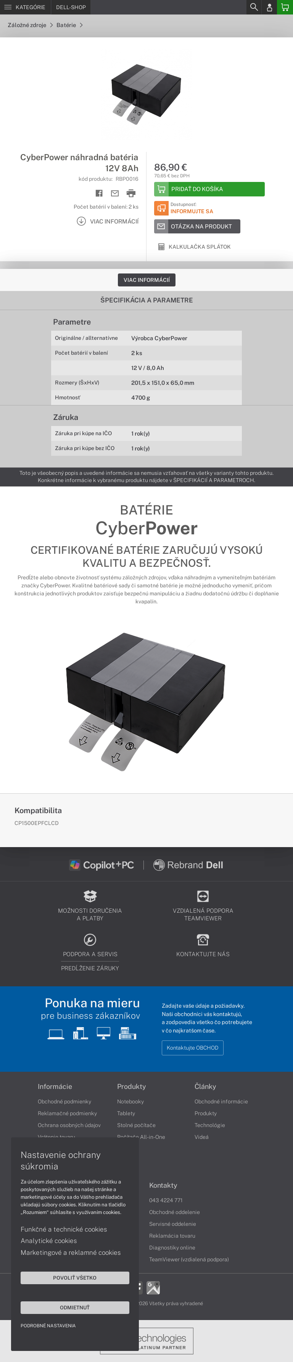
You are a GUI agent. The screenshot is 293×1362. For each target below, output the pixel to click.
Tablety (126, 1113)
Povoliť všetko (72, 1277)
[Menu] (25, 7)
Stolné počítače (136, 1125)
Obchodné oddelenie (174, 1212)
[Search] (253, 7)
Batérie (69, 25)
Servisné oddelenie (172, 1224)
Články (205, 1086)
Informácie (55, 1086)
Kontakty (163, 1185)
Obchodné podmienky (64, 1101)
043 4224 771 (166, 1200)
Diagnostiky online (172, 1248)
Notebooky (130, 1101)
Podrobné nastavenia (48, 1325)
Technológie (210, 1125)
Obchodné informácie (221, 1101)
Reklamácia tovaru (172, 1236)
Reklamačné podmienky (67, 1113)
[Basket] (285, 7)
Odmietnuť (72, 1307)
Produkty (131, 1086)
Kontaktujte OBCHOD (193, 1048)
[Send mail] (115, 193)
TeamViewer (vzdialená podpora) (189, 1259)
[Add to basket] (209, 189)
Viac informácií (147, 280)
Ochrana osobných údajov (69, 1125)
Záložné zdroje (30, 25)
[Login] (269, 7)
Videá (202, 1137)
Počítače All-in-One (141, 1137)
